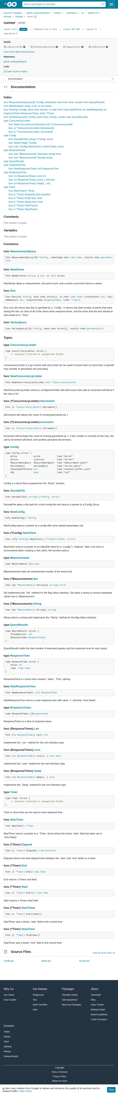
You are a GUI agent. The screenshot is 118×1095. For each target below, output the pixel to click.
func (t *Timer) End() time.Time (25, 198)
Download (95, 995)
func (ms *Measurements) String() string (30, 157)
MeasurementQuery (23, 251)
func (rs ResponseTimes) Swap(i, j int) (29, 183)
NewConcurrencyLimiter (26, 376)
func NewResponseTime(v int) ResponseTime (34, 168)
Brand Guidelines (99, 1014)
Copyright (59, 1067)
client (52, 539)
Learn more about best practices (19, 52)
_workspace (71, 13)
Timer (76, 300)
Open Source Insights (15, 71)
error (55, 497)
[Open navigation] (111, 4)
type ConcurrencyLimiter (17, 120)
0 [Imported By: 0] (11, 33)
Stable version (98, 47)
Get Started (40, 989)
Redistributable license (44, 47)
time (72, 257)
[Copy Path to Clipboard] (35, 16)
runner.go (84, 960)
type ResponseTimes (15, 172)
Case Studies (10, 999)
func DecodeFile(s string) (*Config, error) (31, 139)
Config (44, 257)
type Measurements (14, 150)
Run (13, 290)
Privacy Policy (59, 1076)
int (42, 276)
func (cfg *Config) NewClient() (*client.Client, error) (36, 146)
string (31, 276)
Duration (50, 850)
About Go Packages (71, 1004)
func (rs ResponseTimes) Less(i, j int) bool (32, 179)
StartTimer (28, 907)
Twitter (7, 1031)
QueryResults (94, 328)
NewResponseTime (23, 686)
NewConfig (17, 511)
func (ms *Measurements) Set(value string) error (35, 154)
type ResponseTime (15, 165)
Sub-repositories (70, 999)
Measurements (20, 557)
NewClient (29, 532)
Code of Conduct (99, 1019)
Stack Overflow (40, 1004)
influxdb (7, 16)
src (82, 13)
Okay (111, 1089)
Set (35, 578)
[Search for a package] (61, 4)
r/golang (8, 1046)
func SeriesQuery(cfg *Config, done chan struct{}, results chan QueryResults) (46, 117)
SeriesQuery (18, 322)
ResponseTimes (52, 300)
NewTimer (17, 819)
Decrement (47, 401)
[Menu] (59, 79)
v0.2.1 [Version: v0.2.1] (11, 29)
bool (36, 472)
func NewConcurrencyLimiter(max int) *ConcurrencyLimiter (41, 124)
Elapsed (27, 844)
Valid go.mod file (15, 47)
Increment (46, 422)
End (24, 865)
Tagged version (73, 47)
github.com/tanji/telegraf (37, 13)
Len (36, 728)
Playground (38, 995)
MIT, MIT (76, 29)
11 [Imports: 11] (92, 29)
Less (37, 749)
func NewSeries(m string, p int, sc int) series (28, 106)
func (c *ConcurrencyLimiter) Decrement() (31, 128)
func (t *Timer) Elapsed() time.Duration (30, 194)
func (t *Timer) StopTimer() (23, 209)
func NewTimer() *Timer (22, 190)
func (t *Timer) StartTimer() (23, 205)
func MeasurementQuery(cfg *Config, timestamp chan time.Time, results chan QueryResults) (54, 102)
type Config (10, 135)
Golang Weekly (11, 1056)
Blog (93, 999)
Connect (9, 1025)
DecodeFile (17, 490)
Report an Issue (59, 1081)
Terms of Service (60, 1072)
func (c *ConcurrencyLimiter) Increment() (31, 131)
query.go (46, 960)
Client (61, 539)
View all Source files (102, 953)
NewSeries (17, 269)
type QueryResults (14, 161)
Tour (35, 999)
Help (35, 1009)
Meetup (7, 1051)
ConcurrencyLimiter (23, 345)
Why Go (9, 989)
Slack (6, 1041)
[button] (5, 47)
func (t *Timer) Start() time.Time (26, 202)
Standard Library (70, 995)
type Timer (9, 187)
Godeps (57, 13)
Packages (68, 989)
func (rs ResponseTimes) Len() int (27, 176)
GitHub (7, 1036)
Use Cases (9, 995)
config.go (9, 960)
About (94, 989)
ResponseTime (20, 655)
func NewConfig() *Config (22, 143)
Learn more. (25, 1091)
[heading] (13, 4)
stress (30, 16)
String (37, 603)
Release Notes (98, 1009)
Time (79, 257)
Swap (37, 770)
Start (25, 886)
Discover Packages (13, 13)
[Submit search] (103, 4)
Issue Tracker (97, 1004)
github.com (93, 13)
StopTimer (28, 929)
